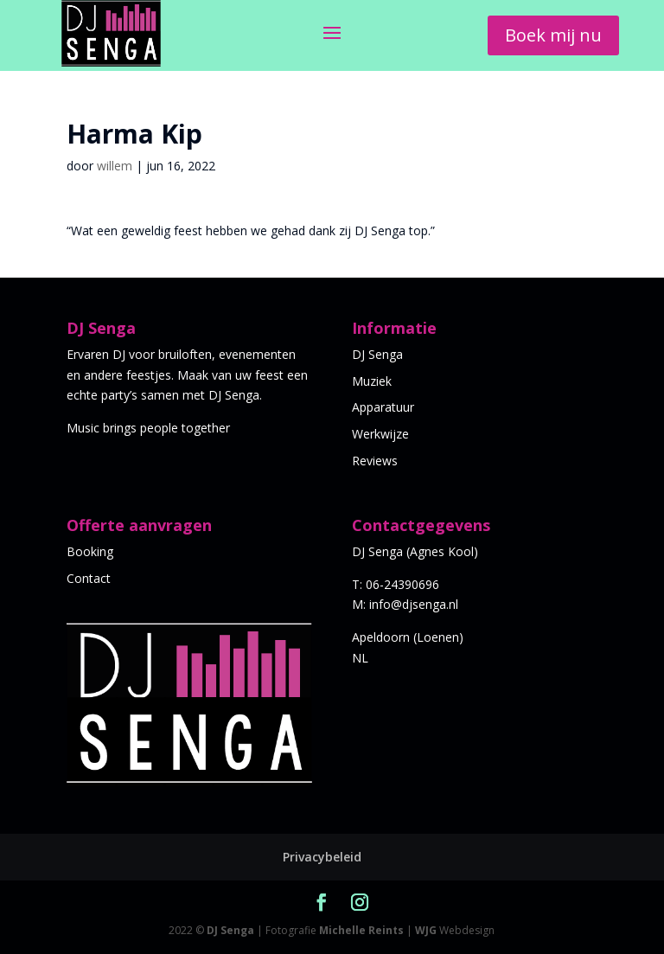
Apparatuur (383, 407)
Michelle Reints (361, 930)
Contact (89, 578)
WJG (426, 930)
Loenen (438, 637)
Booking (90, 551)
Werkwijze (380, 434)
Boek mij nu (553, 35)
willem (114, 165)
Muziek (372, 381)
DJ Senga (377, 354)
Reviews (375, 460)
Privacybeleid (322, 856)
